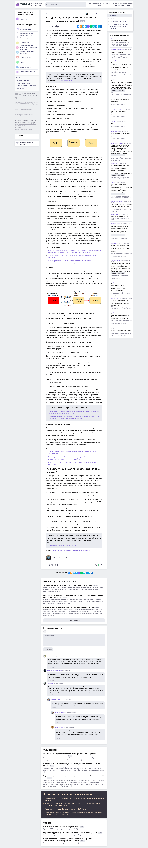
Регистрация (125, 5)
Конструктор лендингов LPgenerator (25, 52)
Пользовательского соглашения (25, 102)
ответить (51, 667)
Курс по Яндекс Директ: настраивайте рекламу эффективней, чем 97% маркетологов (73, 256)
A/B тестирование (23, 57)
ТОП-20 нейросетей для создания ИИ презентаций (121, 210)
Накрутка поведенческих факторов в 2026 (121, 219)
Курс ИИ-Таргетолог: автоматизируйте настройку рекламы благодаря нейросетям (72, 463)
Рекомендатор (22, 42)
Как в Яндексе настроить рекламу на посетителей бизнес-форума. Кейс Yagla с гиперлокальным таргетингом (74, 412)
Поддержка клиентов (22, 80)
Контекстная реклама (52, 14)
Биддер (20, 62)
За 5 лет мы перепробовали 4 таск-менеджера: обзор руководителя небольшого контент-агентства (120, 44)
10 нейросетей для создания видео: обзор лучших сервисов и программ (121, 93)
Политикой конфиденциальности (22, 107)
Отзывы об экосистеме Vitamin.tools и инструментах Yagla (26, 84)
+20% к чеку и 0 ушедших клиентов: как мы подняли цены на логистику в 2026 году (121, 293)
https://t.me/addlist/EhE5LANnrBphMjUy (61, 545)
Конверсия (53, 550)
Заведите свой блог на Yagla (24, 143)
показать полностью (118, 90)
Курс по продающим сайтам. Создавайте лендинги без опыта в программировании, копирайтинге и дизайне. (70, 262)
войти (50, 632)
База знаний (20, 88)
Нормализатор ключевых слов (26, 72)
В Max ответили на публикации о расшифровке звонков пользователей (121, 307)
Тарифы (18, 77)
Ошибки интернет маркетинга (81, 550)
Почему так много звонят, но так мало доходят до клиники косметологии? (120, 104)
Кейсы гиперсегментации (28, 38)
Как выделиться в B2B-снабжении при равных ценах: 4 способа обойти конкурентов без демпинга (121, 255)
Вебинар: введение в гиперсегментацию (26, 34)
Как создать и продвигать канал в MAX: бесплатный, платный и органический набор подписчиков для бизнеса (121, 73)
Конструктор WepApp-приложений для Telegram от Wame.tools (26, 47)
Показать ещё (74, 620)
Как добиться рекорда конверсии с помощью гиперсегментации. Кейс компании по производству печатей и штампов (74, 418)
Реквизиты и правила (28, 97)
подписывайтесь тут (64, 80)
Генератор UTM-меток (24, 67)
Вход (99, 5)
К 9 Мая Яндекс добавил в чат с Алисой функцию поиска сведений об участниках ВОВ (121, 158)
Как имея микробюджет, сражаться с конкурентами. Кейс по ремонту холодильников (121, 238)
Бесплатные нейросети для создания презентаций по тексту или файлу (121, 334)
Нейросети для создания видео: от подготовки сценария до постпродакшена (120, 277)
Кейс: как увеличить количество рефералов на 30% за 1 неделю (120, 178)
